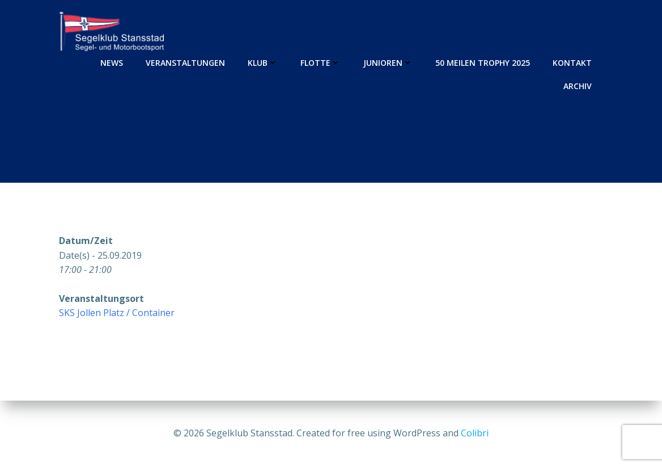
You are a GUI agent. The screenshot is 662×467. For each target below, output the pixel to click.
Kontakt (572, 62)
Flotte (320, 62)
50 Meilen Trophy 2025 (482, 62)
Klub (263, 62)
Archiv (577, 86)
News (111, 62)
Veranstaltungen (185, 62)
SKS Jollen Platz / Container (117, 312)
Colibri (475, 433)
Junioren (388, 62)
